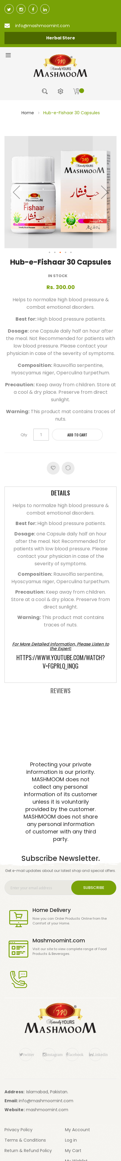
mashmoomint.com (47, 1110)
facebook (73, 1054)
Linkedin (97, 1054)
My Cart (73, 1151)
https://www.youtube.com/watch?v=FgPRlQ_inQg (60, 661)
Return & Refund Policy (28, 1151)
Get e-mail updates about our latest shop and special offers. (60, 870)
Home (27, 113)
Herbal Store (60, 38)
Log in (71, 1140)
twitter (27, 1054)
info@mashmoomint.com (46, 1101)
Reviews (60, 690)
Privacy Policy (18, 1130)
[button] (16, 192)
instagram (50, 1054)
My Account (77, 1130)
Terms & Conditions (25, 1140)
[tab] (60, 493)
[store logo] (60, 65)
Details (60, 492)
